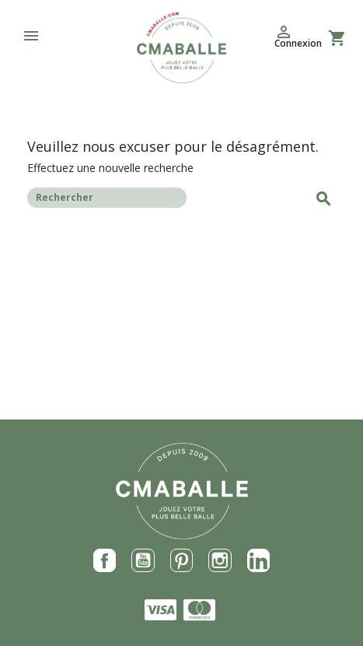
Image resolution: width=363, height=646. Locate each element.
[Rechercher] (107, 198)
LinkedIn (259, 560)
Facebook (105, 560)
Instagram (220, 560)
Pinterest (182, 560)
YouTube (143, 560)
